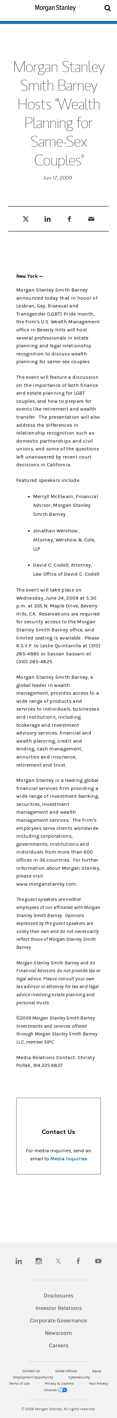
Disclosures (58, 1296)
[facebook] (78, 1261)
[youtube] (98, 1261)
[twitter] (58, 1261)
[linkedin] (18, 1261)
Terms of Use (20, 1384)
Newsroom (58, 1333)
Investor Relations (59, 1308)
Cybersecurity (79, 1377)
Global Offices (66, 1371)
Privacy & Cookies (60, 1384)
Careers (58, 1346)
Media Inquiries (68, 1159)
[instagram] (38, 1261)
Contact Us (31, 1371)
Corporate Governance (58, 1321)
